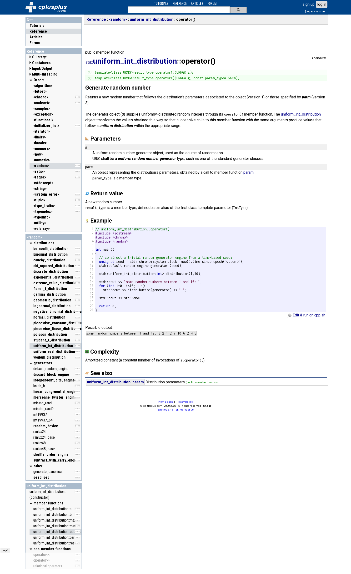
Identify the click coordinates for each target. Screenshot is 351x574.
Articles (36, 37)
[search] (178, 10)
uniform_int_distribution (46, 486)
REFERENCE (180, 3)
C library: (39, 57)
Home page (165, 401)
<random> (34, 237)
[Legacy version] (315, 11)
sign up (308, 4)
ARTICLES (197, 3)
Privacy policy (184, 401)
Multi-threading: (45, 74)
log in (321, 4)
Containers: (41, 63)
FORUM (211, 3)
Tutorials (37, 25)
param (248, 172)
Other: (39, 80)
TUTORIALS (161, 3)
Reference (38, 31)
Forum (35, 43)
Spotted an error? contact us (176, 409)
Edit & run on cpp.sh (306, 315)
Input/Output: (42, 68)
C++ (30, 20)
